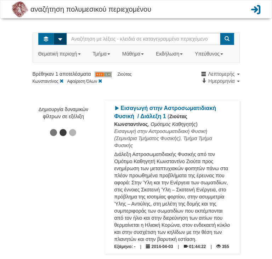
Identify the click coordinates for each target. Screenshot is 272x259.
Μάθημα (133, 54)
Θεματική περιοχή (60, 54)
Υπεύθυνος (210, 54)
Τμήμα (102, 54)
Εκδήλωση (170, 54)
